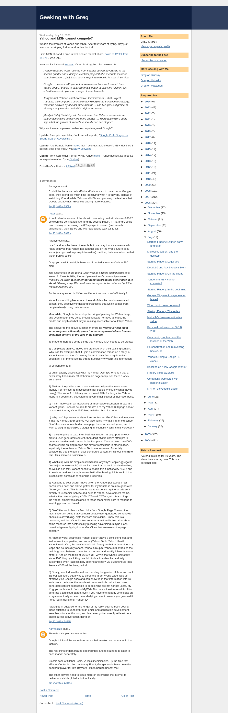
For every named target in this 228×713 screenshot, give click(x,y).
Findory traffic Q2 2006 (160, 372)
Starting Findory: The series (163, 311)
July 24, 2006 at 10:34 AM (60, 683)
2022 (148, 113)
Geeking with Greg (64, 17)
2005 (148, 434)
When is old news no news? (163, 305)
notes (76, 145)
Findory (73, 159)
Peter (52, 213)
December (154, 207)
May (151, 402)
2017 (148, 137)
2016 (148, 143)
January (153, 426)
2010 (148, 178)
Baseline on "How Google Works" (166, 366)
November (154, 213)
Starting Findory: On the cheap (165, 273)
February (153, 420)
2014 (148, 155)
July (150, 237)
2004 (148, 440)
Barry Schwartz (82, 148)
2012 (148, 166)
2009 (148, 184)
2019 (148, 131)
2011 (148, 173)
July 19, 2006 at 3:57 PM (60, 206)
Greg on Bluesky (150, 75)
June (151, 396)
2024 (148, 101)
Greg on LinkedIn (151, 80)
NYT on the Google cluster (162, 388)
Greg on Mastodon (152, 85)
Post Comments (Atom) (69, 703)
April (151, 408)
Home (87, 695)
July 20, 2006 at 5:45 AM (60, 621)
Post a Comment (49, 690)
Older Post (128, 695)
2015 (148, 149)
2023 (148, 107)
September (155, 225)
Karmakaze (55, 628)
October (153, 219)
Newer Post (46, 695)
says (97, 155)
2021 (148, 119)
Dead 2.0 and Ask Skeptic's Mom (166, 267)
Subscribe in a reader (154, 60)
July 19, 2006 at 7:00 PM (60, 233)
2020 (148, 125)
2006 (148, 202)
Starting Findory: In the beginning (166, 289)
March (152, 414)
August (152, 231)
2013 (148, 161)
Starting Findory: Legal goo (163, 261)
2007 (148, 196)
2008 (148, 190)
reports (69, 64)
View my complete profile (155, 46)
